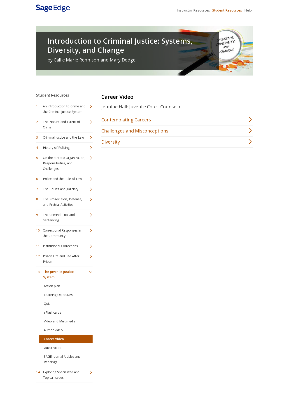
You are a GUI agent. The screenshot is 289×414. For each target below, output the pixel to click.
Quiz (47, 303)
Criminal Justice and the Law (63, 137)
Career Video (54, 339)
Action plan (52, 286)
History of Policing (56, 147)
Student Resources (227, 10)
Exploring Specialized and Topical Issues (61, 375)
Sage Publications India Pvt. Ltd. (101, 397)
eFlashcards (52, 312)
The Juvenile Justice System (58, 274)
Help (248, 10)
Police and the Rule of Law (62, 179)
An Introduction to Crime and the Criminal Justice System (64, 109)
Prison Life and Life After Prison (61, 259)
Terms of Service (170, 397)
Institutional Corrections (60, 246)
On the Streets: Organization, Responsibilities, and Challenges (64, 163)
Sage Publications (62, 397)
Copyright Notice (198, 397)
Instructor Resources (193, 10)
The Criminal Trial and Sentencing (59, 217)
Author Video (53, 330)
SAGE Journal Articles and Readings (62, 359)
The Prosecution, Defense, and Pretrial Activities (62, 202)
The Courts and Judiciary (60, 189)
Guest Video (52, 347)
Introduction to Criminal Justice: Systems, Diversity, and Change (120, 45)
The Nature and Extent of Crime (61, 124)
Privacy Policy (223, 397)
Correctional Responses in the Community (62, 233)
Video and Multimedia (59, 321)
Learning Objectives (58, 295)
